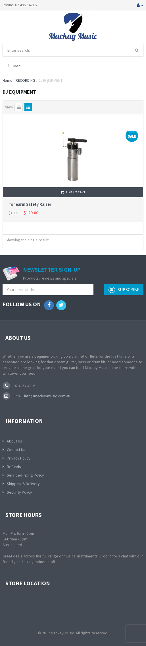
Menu (14, 65)
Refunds (14, 466)
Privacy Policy (18, 458)
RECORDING (25, 80)
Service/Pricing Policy (25, 475)
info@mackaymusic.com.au (46, 395)
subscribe (124, 290)
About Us (14, 441)
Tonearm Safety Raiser (30, 204)
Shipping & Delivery (23, 483)
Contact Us (16, 449)
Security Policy (19, 492)
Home (7, 80)
